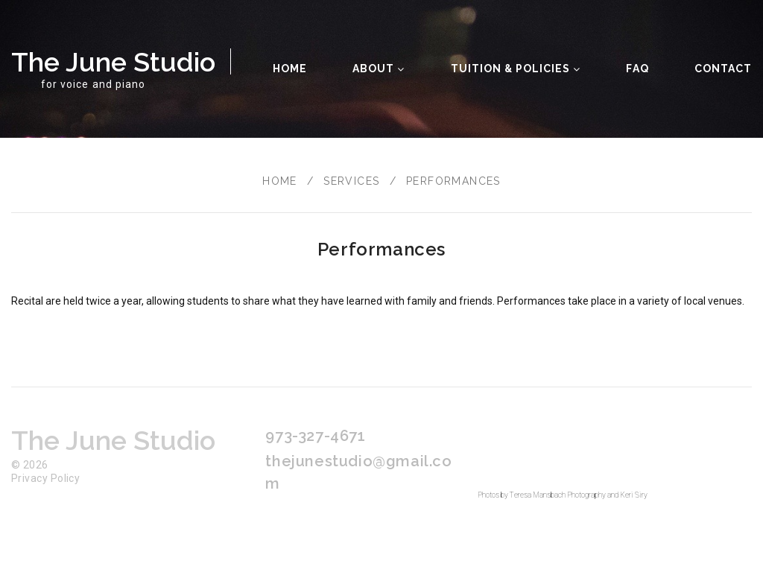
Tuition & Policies (516, 68)
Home (290, 68)
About (378, 68)
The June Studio (113, 61)
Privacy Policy (45, 478)
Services (351, 181)
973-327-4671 (315, 436)
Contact (723, 68)
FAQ (637, 68)
